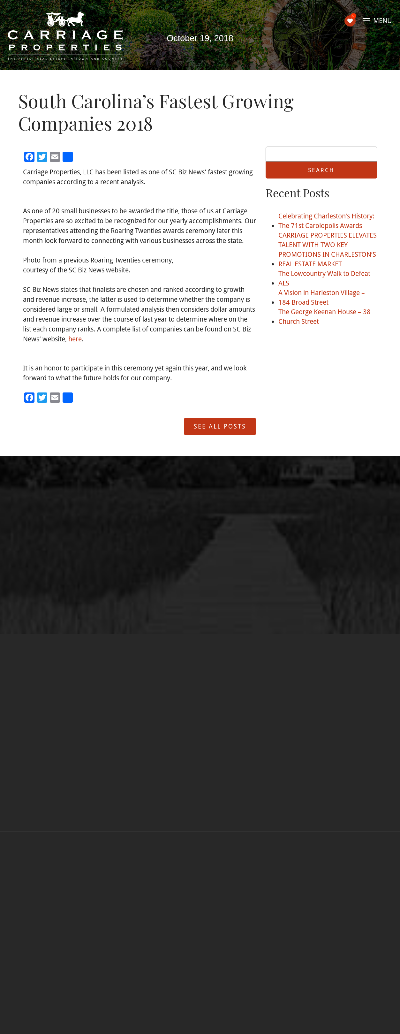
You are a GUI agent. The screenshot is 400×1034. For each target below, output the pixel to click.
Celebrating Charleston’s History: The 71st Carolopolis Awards (326, 220)
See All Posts (220, 426)
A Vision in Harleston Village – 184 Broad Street (321, 297)
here (75, 338)
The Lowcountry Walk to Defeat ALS (324, 278)
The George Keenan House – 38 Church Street (324, 316)
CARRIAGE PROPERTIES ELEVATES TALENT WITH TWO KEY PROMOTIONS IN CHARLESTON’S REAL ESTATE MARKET (327, 249)
